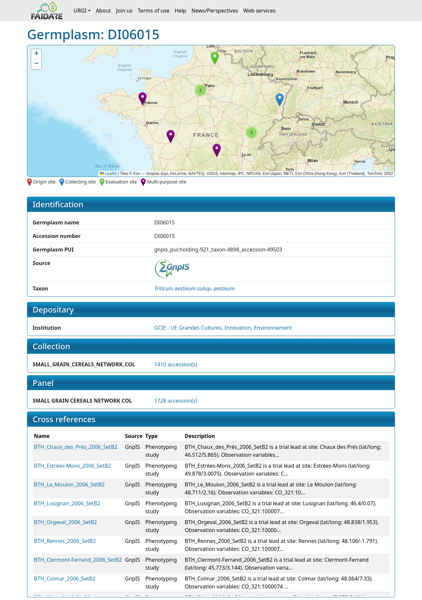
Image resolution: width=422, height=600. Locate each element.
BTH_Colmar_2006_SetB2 (65, 578)
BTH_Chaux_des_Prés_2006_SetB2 (75, 446)
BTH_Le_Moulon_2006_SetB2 (69, 484)
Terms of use (153, 10)
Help (180, 10)
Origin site (44, 182)
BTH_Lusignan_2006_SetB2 (67, 503)
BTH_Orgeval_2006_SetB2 (65, 522)
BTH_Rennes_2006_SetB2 (65, 541)
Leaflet (108, 173)
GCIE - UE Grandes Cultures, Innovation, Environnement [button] (223, 327)
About (103, 10)
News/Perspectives (215, 10)
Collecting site (80, 182)
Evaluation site (121, 182)
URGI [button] (80, 10)
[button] (142, 99)
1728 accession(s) (175, 400)
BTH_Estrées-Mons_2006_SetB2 (72, 465)
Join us (124, 10)
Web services (259, 10)
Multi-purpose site (167, 182)
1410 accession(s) (175, 364)
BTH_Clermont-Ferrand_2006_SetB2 (78, 559)
